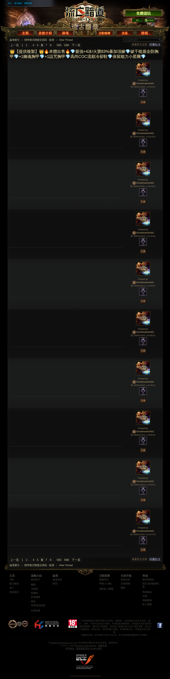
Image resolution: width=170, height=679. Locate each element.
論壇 (55, 575)
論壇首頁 (57, 579)
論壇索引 (15, 40)
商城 (145, 575)
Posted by (143, 80)
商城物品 (147, 592)
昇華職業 (35, 597)
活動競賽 (104, 575)
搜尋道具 (125, 579)
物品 (33, 601)
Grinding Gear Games (85, 645)
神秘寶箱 (147, 600)
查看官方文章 (139, 44)
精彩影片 (35, 579)
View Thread (66, 40)
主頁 (12, 575)
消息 (11, 579)
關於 (123, 588)
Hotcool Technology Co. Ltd (63, 642)
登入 (10, 3)
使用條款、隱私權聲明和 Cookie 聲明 (84, 648)
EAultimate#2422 (145, 83)
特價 (144, 596)
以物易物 (125, 583)
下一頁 (76, 45)
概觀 (33, 584)
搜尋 (55, 583)
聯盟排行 (104, 579)
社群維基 (35, 610)
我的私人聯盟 (106, 589)
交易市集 (126, 575)
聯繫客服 (28, 3)
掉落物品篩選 (38, 605)
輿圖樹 (34, 593)
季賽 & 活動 (105, 583)
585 (59, 45)
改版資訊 (14, 592)
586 (66, 45)
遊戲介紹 (36, 575)
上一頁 (14, 45)
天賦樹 (34, 589)
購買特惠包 (148, 579)
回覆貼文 (155, 44)
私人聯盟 (147, 604)
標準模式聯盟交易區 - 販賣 (39, 40)
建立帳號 (18, 3)
